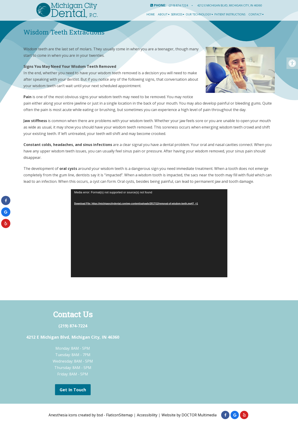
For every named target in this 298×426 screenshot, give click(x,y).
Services (176, 14)
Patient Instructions (229, 14)
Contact (255, 14)
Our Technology (198, 14)
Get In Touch (73, 389)
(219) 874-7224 (178, 5)
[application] (149, 233)
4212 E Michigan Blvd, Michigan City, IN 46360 (229, 5)
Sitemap (126, 414)
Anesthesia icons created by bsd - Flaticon (83, 414)
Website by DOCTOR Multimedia (190, 414)
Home (151, 14)
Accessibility (147, 414)
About (163, 14)
